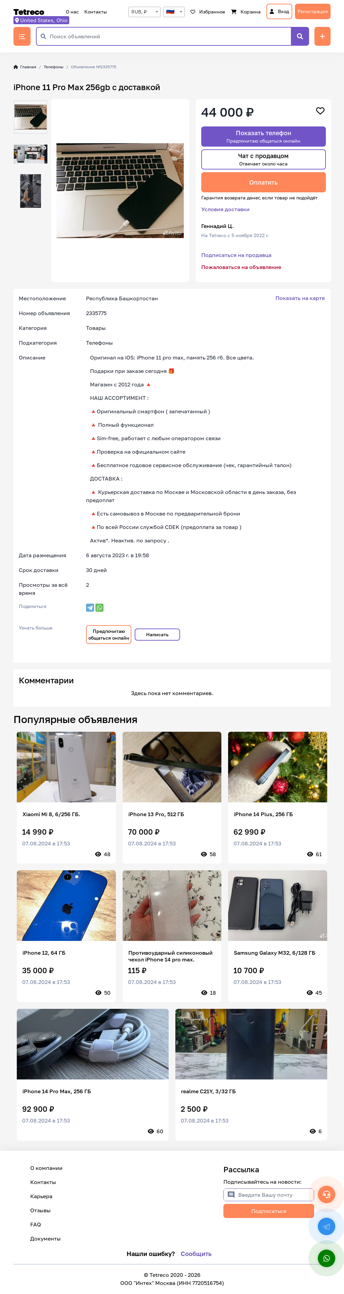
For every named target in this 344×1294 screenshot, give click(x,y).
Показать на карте (300, 298)
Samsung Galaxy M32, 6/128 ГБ (274, 952)
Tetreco (28, 12)
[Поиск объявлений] (170, 36)
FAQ (35, 1224)
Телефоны (53, 66)
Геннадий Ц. (217, 226)
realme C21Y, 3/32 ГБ (208, 1091)
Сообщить (196, 1253)
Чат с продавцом (263, 159)
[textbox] (174, 11)
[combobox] (144, 12)
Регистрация (313, 11)
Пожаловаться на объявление (241, 267)
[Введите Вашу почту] (276, 1195)
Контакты (95, 11)
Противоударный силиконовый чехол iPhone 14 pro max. (170, 956)
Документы (45, 1238)
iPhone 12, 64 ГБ (44, 952)
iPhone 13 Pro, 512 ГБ (156, 814)
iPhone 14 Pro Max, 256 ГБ (57, 1091)
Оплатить (263, 182)
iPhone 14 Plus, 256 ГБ (263, 814)
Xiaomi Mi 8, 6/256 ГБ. (51, 814)
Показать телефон (263, 136)
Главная (24, 66)
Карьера (41, 1196)
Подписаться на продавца (236, 255)
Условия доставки (225, 209)
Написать (157, 634)
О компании (46, 1168)
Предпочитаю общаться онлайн (108, 634)
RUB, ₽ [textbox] (139, 11)
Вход (279, 11)
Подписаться (268, 1211)
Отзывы (40, 1210)
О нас (72, 11)
